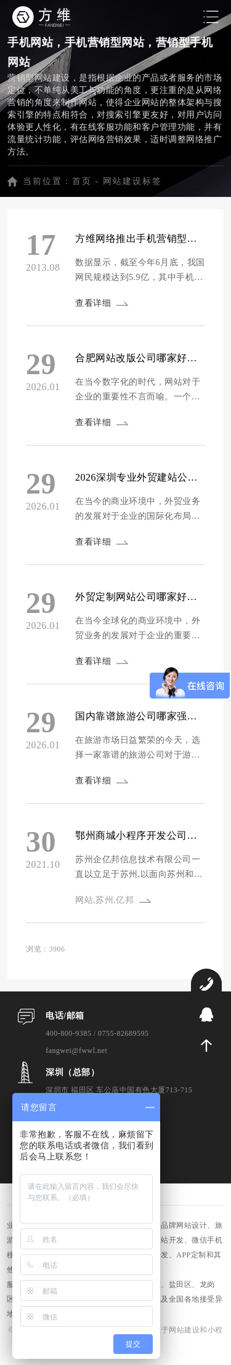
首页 (82, 181)
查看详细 (93, 303)
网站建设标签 (132, 181)
